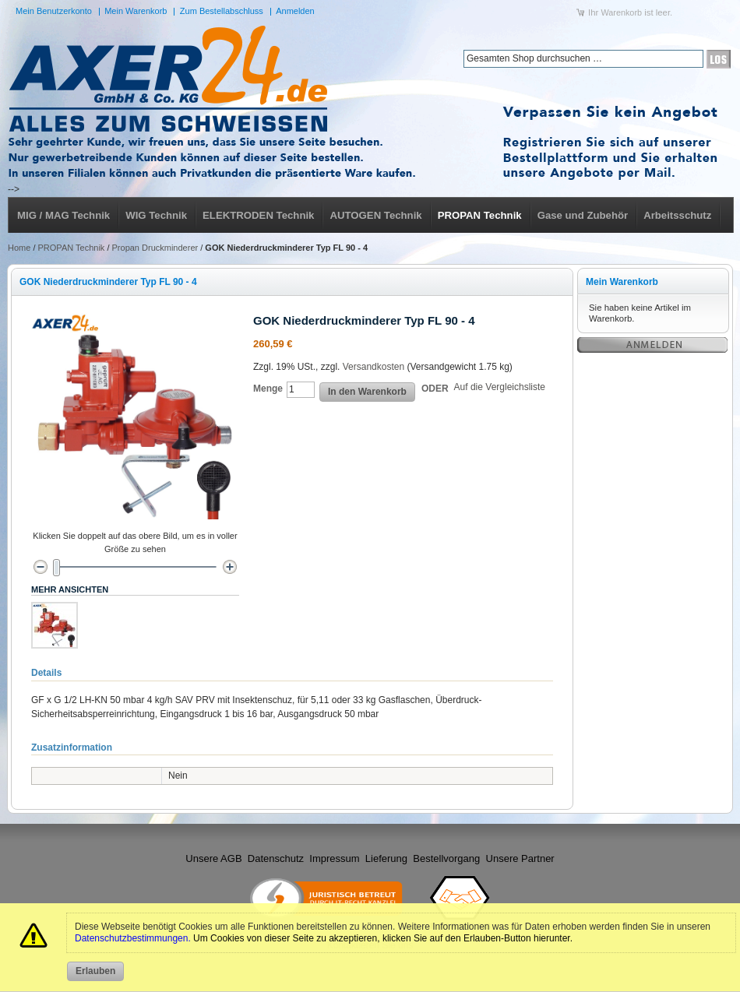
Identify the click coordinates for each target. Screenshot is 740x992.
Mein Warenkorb (135, 11)
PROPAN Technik (71, 247)
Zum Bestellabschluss (221, 11)
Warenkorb (621, 12)
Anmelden (295, 11)
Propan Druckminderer (155, 247)
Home (19, 247)
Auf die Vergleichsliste (499, 387)
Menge (268, 388)
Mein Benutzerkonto (54, 11)
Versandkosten (373, 366)
